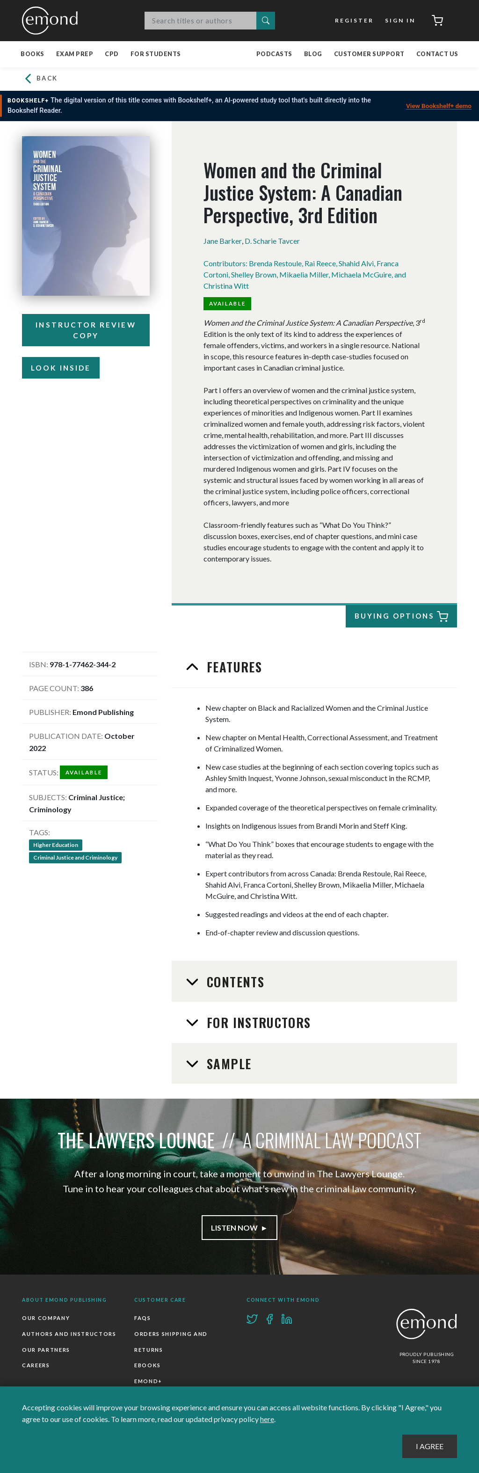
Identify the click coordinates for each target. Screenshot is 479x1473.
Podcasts (274, 54)
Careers (36, 1365)
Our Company (46, 1318)
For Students (156, 54)
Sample (227, 1063)
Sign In (400, 20)
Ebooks (147, 1365)
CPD (112, 54)
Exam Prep (75, 54)
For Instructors (257, 1022)
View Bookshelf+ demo (439, 105)
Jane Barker (222, 240)
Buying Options (400, 616)
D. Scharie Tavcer (271, 240)
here (267, 1419)
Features (232, 666)
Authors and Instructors (69, 1334)
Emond (52, 21)
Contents (233, 981)
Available (227, 303)
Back (40, 79)
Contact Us (437, 54)
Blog (313, 54)
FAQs (142, 1318)
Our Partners (46, 1350)
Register (354, 20)
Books (32, 54)
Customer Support (369, 54)
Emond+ (148, 1381)
